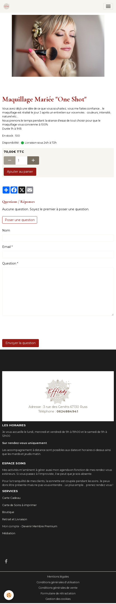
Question (9, 263)
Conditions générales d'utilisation (58, 582)
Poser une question (20, 220)
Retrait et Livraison (14, 519)
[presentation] (35, 327)
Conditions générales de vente (58, 587)
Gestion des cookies (58, 599)
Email (6, 247)
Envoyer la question (20, 343)
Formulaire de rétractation (58, 593)
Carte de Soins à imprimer (19, 505)
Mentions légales (58, 576)
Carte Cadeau (11, 498)
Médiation (8, 533)
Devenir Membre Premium (39, 526)
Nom (6, 230)
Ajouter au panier (20, 172)
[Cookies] (9, 595)
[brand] (7, 6)
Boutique (8, 512)
